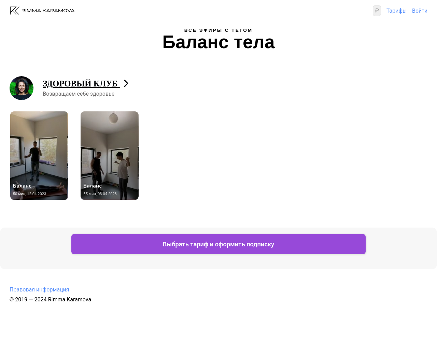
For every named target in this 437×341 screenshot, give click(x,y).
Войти (419, 11)
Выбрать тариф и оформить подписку (218, 246)
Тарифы (396, 11)
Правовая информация (39, 292)
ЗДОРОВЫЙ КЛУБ (86, 83)
